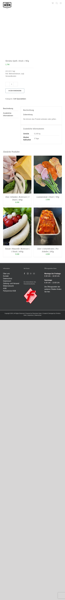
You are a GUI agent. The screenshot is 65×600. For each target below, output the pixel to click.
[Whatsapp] (31, 273)
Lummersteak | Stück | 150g (47, 197)
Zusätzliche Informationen (8, 114)
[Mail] (34, 273)
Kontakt (6, 276)
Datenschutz (7, 278)
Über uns (6, 273)
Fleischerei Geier (37, 313)
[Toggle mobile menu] (61, 3)
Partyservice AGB (9, 291)
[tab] (10, 108)
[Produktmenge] (12, 84)
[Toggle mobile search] (57, 3)
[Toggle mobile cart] (53, 3)
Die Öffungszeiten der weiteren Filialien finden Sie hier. (52, 289)
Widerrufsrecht (8, 286)
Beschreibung (8, 108)
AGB (5, 288)
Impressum (7, 281)
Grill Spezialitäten (19, 99)
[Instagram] (28, 273)
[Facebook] (24, 273)
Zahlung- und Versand (11, 283)
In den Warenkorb (14, 91)
